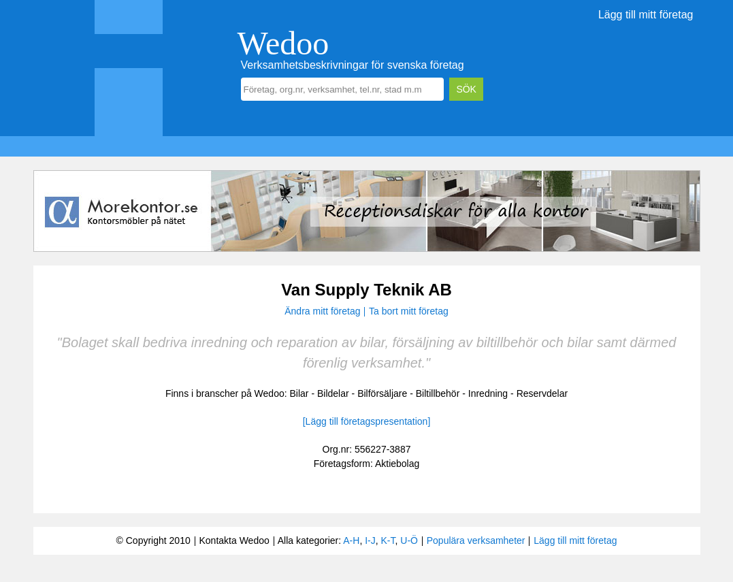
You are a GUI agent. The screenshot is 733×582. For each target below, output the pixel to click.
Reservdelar (542, 393)
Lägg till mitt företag (646, 14)
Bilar (299, 393)
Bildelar (333, 393)
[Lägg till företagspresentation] (367, 421)
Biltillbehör (438, 393)
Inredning (488, 393)
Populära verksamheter (476, 540)
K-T (388, 540)
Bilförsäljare (382, 393)
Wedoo (283, 43)
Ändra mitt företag (322, 311)
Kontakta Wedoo (234, 540)
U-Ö (409, 540)
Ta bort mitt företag (409, 311)
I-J (370, 540)
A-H (351, 540)
